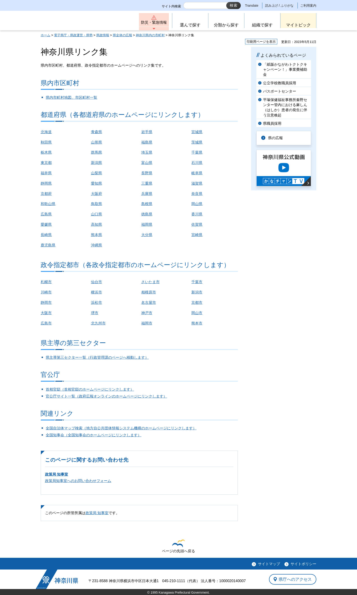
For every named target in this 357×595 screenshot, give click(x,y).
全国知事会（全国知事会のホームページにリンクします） (93, 435)
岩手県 (146, 132)
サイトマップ (269, 564)
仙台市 (96, 282)
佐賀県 (196, 224)
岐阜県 (196, 173)
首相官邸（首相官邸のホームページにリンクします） (90, 389)
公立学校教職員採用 (279, 83)
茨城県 (196, 142)
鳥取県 (96, 204)
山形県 (96, 142)
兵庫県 (146, 194)
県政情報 (102, 35)
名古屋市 (148, 303)
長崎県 (46, 235)
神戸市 (146, 313)
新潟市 (196, 292)
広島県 (46, 214)
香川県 (196, 214)
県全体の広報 (122, 35)
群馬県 (96, 152)
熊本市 (196, 323)
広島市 (46, 323)
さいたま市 (150, 282)
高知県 (96, 224)
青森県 (96, 132)
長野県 (146, 173)
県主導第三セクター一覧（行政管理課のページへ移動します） (97, 357)
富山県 (146, 163)
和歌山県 (48, 204)
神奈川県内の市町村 (150, 35)
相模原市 (148, 292)
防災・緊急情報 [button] (154, 22)
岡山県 (196, 204)
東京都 (46, 163)
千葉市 (196, 282)
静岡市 (46, 303)
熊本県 (96, 235)
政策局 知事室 (56, 474)
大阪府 (96, 194)
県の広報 (275, 138)
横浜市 (96, 292)
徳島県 (146, 214)
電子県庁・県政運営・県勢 (73, 35)
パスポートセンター (279, 91)
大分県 (146, 235)
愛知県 (96, 183)
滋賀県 (196, 183)
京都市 (196, 303)
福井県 (46, 173)
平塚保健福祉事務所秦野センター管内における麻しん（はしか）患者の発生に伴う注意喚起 (285, 107)
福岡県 (146, 224)
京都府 (46, 194)
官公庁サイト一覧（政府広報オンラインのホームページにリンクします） (106, 396)
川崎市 (46, 292)
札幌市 (46, 282)
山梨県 (96, 173)
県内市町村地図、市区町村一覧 (71, 97)
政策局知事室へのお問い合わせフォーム (78, 481)
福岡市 (146, 323)
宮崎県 (196, 235)
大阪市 (46, 313)
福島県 (146, 142)
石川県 (196, 163)
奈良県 (196, 194)
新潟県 (96, 163)
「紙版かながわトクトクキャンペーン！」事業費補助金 (285, 69)
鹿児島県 (48, 245)
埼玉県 (146, 152)
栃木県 (46, 152)
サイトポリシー (303, 564)
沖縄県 (96, 245)
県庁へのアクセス (295, 579)
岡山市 (196, 313)
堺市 (94, 313)
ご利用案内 (308, 5)
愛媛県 (46, 224)
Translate (251, 5)
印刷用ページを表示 (261, 41)
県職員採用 (272, 123)
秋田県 (46, 142)
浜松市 (96, 303)
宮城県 (196, 132)
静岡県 (46, 183)
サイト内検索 (171, 6)
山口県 (96, 214)
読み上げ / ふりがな (279, 5)
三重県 (146, 183)
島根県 (146, 204)
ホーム (45, 35)
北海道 (46, 132)
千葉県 (196, 152)
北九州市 (98, 323)
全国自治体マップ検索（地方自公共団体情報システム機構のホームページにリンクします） (121, 428)
